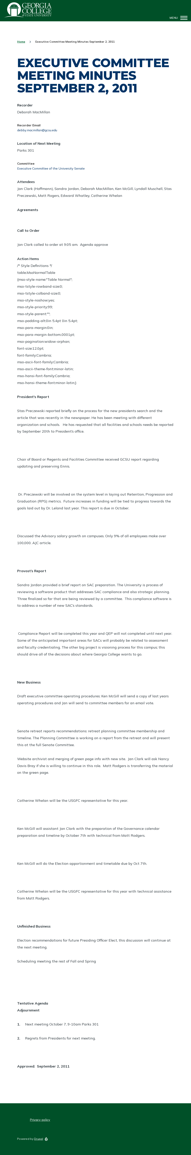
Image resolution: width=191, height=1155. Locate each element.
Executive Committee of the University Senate (51, 168)
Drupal (38, 1139)
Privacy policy (40, 1120)
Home (21, 41)
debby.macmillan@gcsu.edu (37, 130)
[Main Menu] (177, 17)
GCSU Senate (28, 10)
